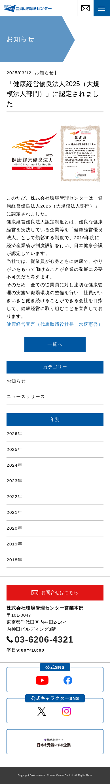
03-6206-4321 (44, 640)
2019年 (14, 543)
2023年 (14, 480)
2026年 (14, 433)
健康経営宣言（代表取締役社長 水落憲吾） (55, 324)
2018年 (14, 559)
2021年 (14, 512)
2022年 (14, 496)
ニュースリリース (26, 396)
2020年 (14, 528)
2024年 (14, 465)
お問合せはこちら (60, 592)
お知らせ (44, 73)
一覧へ (55, 344)
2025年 (14, 449)
